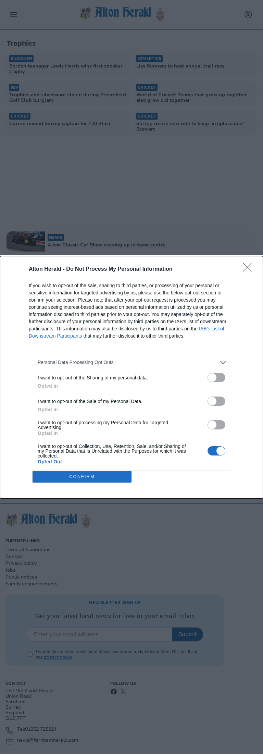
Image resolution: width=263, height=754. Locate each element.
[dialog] (131, 377)
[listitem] (131, 362)
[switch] (216, 377)
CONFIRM (82, 476)
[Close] (249, 269)
